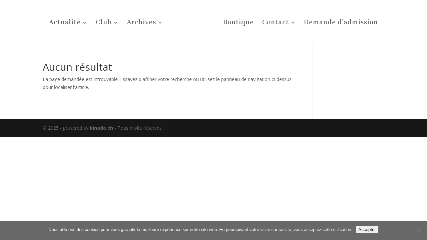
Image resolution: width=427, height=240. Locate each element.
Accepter (367, 229)
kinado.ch (101, 128)
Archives (141, 23)
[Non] (418, 230)
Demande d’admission (341, 23)
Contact (275, 23)
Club (104, 23)
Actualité (65, 23)
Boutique (238, 23)
